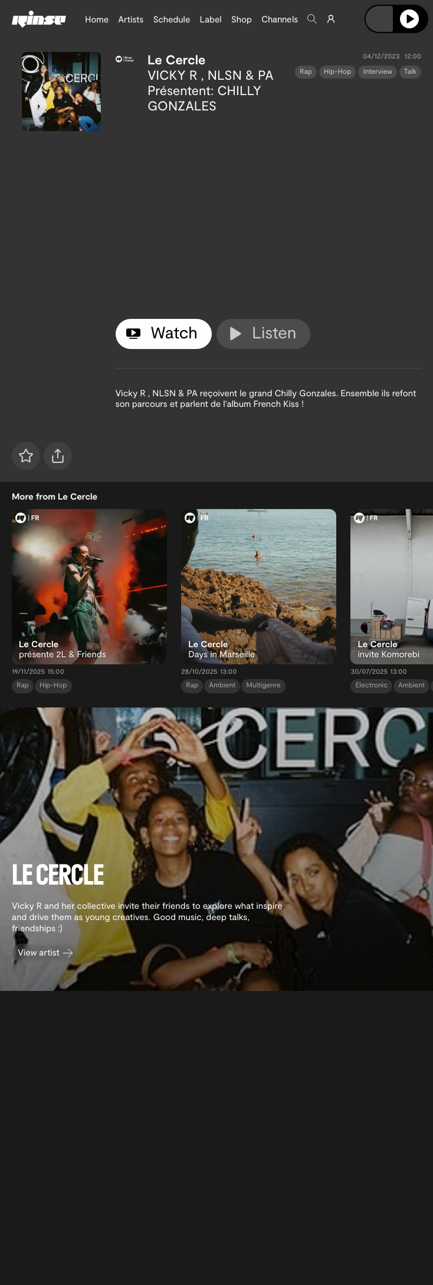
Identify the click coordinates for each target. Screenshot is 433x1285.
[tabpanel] (269, 214)
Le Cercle (176, 59)
